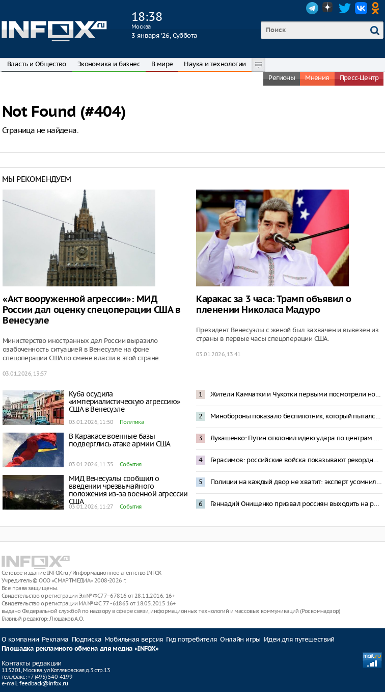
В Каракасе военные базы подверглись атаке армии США (120, 440)
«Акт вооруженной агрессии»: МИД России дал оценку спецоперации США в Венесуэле (91, 310)
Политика (132, 421)
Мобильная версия (133, 639)
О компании (20, 639)
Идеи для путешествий (299, 639)
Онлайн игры (240, 639)
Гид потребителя (191, 639)
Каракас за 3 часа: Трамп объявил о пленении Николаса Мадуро (273, 304)
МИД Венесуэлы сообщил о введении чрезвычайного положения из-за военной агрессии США (128, 490)
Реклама (55, 639)
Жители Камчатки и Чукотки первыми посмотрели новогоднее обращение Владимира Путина (296, 394)
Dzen (328, 8)
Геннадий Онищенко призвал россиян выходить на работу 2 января (296, 504)
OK (377, 8)
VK (361, 8)
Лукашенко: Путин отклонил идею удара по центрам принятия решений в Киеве (296, 438)
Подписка (86, 639)
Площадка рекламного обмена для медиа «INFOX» (80, 649)
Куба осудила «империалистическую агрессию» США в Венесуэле (124, 401)
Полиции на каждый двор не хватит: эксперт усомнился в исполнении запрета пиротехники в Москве (296, 482)
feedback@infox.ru (43, 683)
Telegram (312, 8)
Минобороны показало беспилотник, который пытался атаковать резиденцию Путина (296, 416)
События (131, 464)
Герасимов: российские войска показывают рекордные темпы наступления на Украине (296, 460)
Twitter (345, 8)
